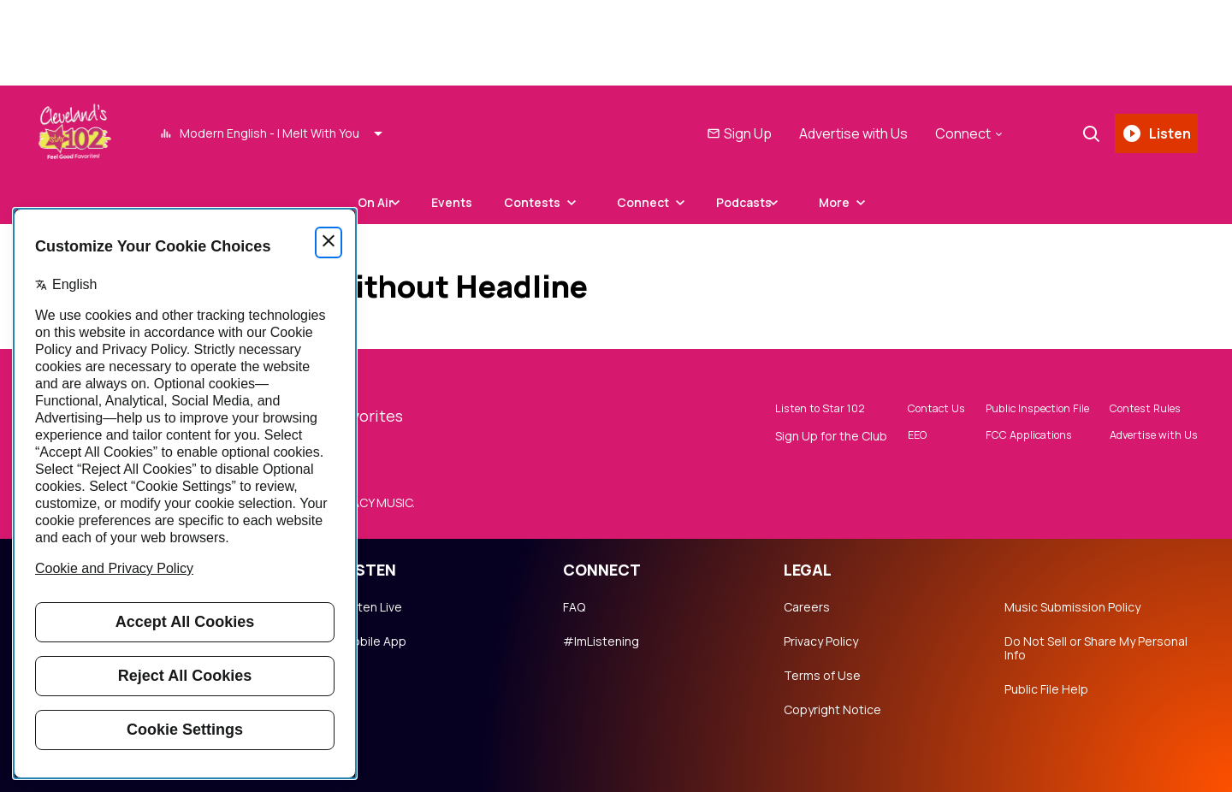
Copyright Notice (832, 710)
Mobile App (374, 641)
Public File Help (1046, 689)
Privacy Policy (821, 641)
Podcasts (763, 202)
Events (451, 202)
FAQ (574, 607)
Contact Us (906, 410)
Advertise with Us (848, 133)
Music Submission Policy (1072, 607)
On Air (357, 202)
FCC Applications (1007, 437)
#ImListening (601, 641)
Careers (807, 607)
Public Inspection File (1018, 410)
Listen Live (372, 607)
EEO (885, 437)
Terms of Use (822, 676)
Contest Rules (1139, 410)
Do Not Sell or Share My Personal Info (1096, 648)
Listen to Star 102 (790, 410)
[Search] (1085, 133)
